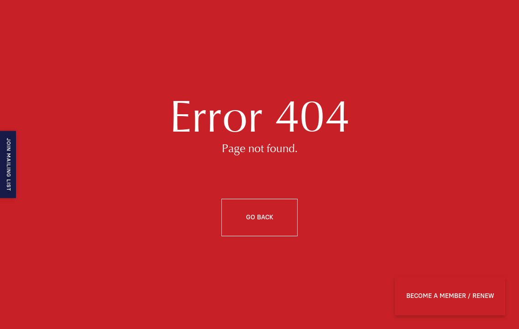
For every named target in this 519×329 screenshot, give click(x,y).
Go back (259, 217)
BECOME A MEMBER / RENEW (450, 296)
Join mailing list (8, 164)
